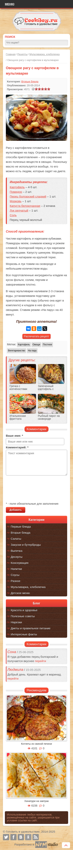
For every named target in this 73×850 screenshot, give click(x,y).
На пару (32, 350)
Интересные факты (24, 634)
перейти (40, 661)
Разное (15, 581)
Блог (36, 603)
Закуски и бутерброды (26, 544)
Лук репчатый (19, 210)
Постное (47, 344)
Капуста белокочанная (25, 205)
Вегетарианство (16, 350)
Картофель (17, 187)
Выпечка (16, 550)
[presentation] (35, 489)
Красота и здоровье (24, 610)
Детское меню (20, 593)
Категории (36, 519)
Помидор (16, 191)
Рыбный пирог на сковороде (49, 417)
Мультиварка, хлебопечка (44, 54)
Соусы (15, 575)
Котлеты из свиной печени (36, 743)
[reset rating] (33, 89)
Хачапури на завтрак (36, 801)
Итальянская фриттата (18, 417)
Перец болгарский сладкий (28, 196)
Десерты (16, 556)
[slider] (42, 89)
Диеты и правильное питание (30, 628)
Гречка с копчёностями (18, 388)
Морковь (15, 201)
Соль (13, 215)
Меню (9, 4)
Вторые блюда (20, 532)
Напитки (16, 568)
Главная (10, 54)
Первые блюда (21, 526)
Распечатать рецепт (36, 336)
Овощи (36, 344)
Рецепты (22, 54)
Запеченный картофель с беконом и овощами (50, 389)
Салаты (16, 538)
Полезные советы (23, 616)
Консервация (19, 562)
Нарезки (16, 622)
